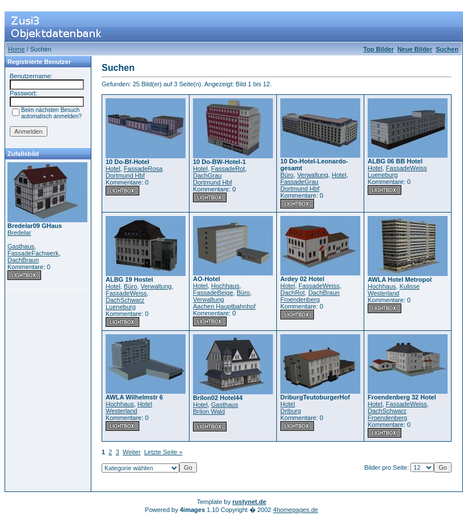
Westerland (383, 293)
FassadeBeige (213, 292)
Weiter (132, 452)
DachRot (292, 292)
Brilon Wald (209, 411)
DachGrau (207, 175)
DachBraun (23, 260)
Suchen (447, 49)
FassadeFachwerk (33, 253)
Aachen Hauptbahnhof (224, 306)
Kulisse (410, 286)
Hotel (113, 168)
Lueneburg (383, 174)
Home (16, 49)
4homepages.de (295, 509)
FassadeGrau (299, 181)
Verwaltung (312, 174)
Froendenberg (300, 299)
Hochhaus (225, 285)
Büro (286, 174)
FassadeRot (228, 168)
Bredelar (19, 232)
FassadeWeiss (406, 168)
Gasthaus (20, 246)
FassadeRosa (143, 168)
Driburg (290, 410)
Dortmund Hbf (125, 175)
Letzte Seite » (163, 452)
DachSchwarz (125, 300)
